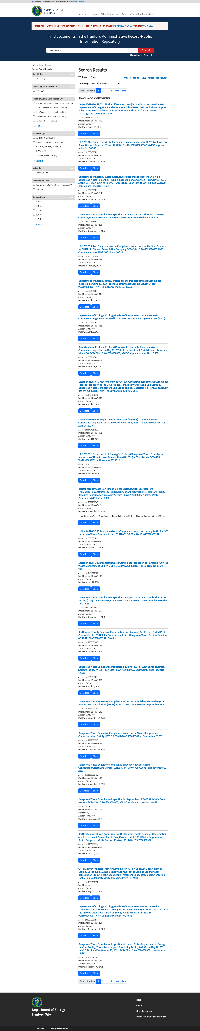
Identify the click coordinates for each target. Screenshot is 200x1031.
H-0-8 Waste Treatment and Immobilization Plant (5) (54, 112)
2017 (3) (39, 210)
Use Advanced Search (141, 55)
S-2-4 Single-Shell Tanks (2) (46, 121)
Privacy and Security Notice (60, 1029)
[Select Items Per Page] (88, 83)
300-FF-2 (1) (40, 78)
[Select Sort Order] (109, 83)
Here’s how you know (76, 2)
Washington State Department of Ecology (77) (54, 185)
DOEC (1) (39, 189)
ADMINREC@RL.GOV (123, 25)
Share (95, 133)
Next (117, 90)
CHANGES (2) (41, 151)
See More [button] (38, 126)
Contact (83, 14)
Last (124, 90)
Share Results (131, 77)
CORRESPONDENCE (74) (45, 138)
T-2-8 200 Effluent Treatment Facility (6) (51, 107)
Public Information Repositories (138, 14)
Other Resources (109, 14)
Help (94, 14)
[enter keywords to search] (92, 50)
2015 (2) (39, 219)
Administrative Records (54, 11)
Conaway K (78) (42, 172)
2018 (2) (39, 206)
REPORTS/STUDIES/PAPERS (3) (48, 146)
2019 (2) (39, 201)
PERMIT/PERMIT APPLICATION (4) (49, 142)
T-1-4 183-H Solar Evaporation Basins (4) (51, 116)
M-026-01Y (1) (41, 91)
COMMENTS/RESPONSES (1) (47, 155)
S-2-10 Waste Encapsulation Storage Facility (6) (54, 103)
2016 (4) (39, 215)
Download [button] (84, 133)
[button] (72, 69)
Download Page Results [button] (154, 77)
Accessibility (40, 1029)
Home (34, 65)
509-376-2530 (147, 25)
